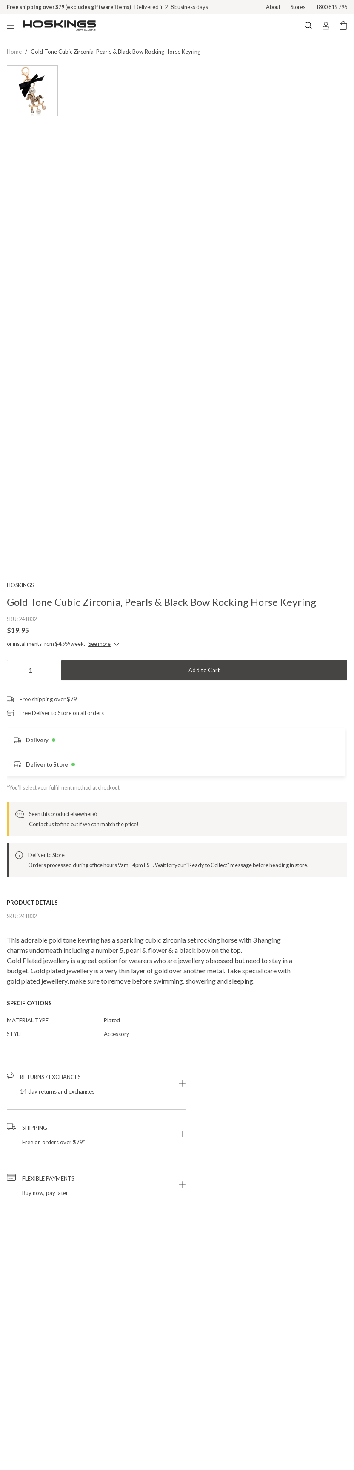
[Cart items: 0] (343, 25)
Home (14, 51)
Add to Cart (204, 690)
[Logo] (59, 25)
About (273, 6)
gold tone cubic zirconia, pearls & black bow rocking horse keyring (115, 51)
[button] (96, 1104)
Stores (298, 6)
